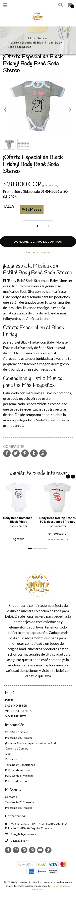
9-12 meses (32, 209)
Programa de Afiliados (18, 737)
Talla (8, 206)
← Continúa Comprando (38, 252)
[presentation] (5, 111)
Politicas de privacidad (19, 775)
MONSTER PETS (15, 716)
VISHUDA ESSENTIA (18, 711)
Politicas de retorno (17, 770)
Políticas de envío (16, 781)
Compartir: (14, 446)
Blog (8, 754)
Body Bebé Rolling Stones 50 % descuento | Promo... (57, 519)
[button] (59, 5)
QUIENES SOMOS (16, 732)
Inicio (29, 38)
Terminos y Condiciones (20, 764)
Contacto (11, 759)
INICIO (9, 700)
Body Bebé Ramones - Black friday (18, 519)
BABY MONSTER (16, 705)
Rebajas (42, 38)
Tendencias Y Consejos (19, 802)
